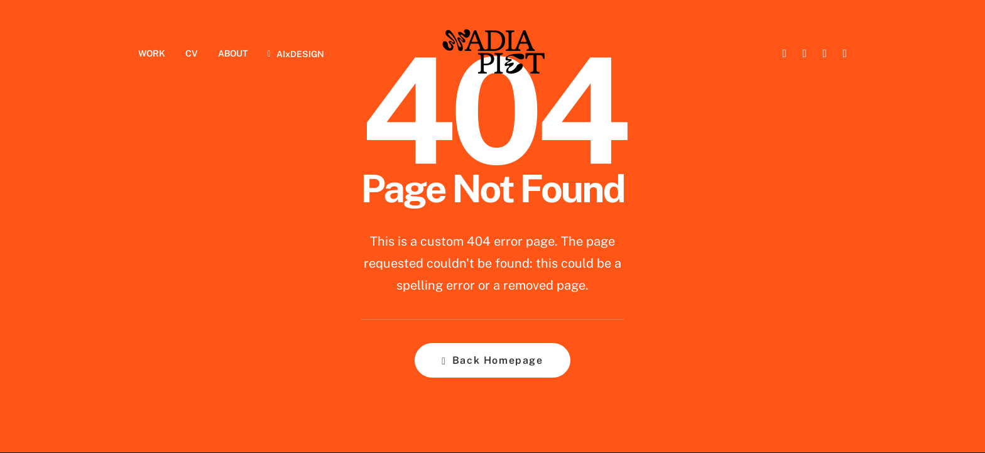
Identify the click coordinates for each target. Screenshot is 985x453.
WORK (151, 53)
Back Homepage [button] (492, 360)
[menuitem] (156, 53)
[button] (783, 53)
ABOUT (233, 53)
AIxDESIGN (300, 54)
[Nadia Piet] (492, 53)
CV (191, 53)
